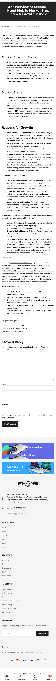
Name (4, 384)
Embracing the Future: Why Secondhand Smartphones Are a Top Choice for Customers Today (14, 328)
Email (4, 394)
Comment (6, 355)
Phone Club (27, 673)
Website (5, 405)
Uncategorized (7, 26)
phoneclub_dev (35, 26)
